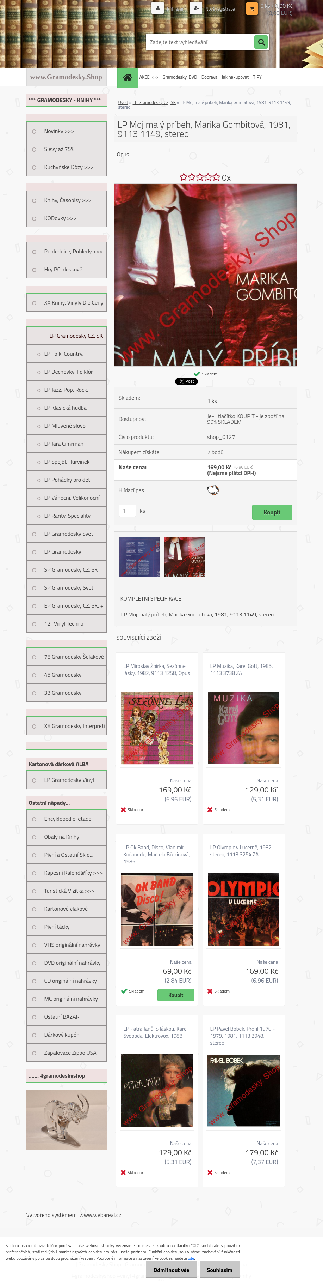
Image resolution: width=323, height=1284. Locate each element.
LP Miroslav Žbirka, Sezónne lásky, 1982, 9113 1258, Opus (157, 670)
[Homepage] (128, 77)
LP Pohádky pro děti (68, 479)
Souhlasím (218, 1270)
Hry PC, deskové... (65, 269)
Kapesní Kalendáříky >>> (73, 872)
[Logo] (74, 42)
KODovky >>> (60, 218)
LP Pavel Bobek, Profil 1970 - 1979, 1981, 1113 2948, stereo (242, 1036)
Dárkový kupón (62, 1034)
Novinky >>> (59, 131)
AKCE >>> (149, 76)
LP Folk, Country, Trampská (64, 356)
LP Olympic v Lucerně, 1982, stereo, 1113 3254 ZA (241, 851)
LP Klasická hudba (65, 407)
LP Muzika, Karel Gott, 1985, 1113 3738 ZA (241, 670)
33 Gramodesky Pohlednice (63, 695)
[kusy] (127, 511)
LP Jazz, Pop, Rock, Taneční (66, 392)
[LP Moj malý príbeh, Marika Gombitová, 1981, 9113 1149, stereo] (205, 186)
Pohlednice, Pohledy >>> (73, 251)
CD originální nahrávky (70, 980)
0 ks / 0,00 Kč (276, 5)
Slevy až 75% (59, 149)
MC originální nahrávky (71, 998)
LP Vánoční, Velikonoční (72, 497)
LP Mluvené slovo (65, 425)
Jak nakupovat (235, 76)
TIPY (257, 76)
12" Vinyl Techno (63, 623)
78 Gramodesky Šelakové (74, 656)
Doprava (209, 76)
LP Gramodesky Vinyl (69, 780)
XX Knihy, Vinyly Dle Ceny (74, 302)
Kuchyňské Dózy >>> (69, 167)
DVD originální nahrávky (72, 962)
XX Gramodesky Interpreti (74, 726)
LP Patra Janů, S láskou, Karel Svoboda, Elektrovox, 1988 (156, 1032)
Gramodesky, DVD (179, 76)
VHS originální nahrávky (72, 944)
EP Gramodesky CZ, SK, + (74, 605)
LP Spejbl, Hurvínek (67, 461)
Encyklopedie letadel (68, 818)
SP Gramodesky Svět (69, 587)
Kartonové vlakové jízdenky (66, 911)
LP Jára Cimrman (64, 443)
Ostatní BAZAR (62, 1016)
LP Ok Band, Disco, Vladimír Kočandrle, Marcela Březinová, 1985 (157, 854)
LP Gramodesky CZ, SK (76, 335)
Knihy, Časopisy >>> (68, 200)
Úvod (123, 102)
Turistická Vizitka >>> (69, 890)
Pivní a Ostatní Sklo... (69, 854)
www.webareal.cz (100, 1215)
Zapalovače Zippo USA (70, 1052)
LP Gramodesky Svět (68, 533)
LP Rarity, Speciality (67, 515)
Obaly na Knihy (61, 836)
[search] (261, 42)
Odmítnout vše (167, 1270)
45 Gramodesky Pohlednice (63, 677)
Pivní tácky (57, 926)
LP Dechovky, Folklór (68, 371)
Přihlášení (172, 8)
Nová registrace (218, 8)
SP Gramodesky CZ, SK (71, 569)
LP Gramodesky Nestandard (62, 554)
